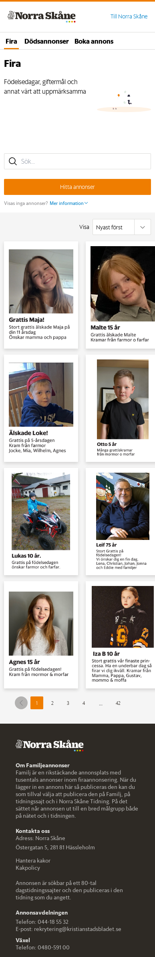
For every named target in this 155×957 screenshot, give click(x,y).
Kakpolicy (28, 867)
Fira (11, 40)
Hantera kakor (33, 860)
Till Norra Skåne (129, 16)
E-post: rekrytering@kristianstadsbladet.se (68, 929)
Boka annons (93, 40)
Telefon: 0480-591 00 (43, 947)
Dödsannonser (46, 40)
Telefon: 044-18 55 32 (42, 921)
